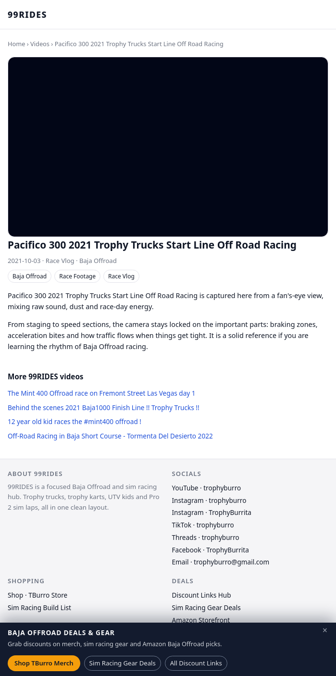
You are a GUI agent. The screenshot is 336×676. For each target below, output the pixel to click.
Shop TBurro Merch (44, 663)
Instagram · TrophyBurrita (211, 512)
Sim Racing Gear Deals (206, 607)
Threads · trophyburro (205, 537)
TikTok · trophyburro (203, 524)
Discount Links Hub (201, 595)
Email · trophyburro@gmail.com (221, 561)
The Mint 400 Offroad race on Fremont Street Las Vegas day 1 (102, 393)
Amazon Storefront (201, 620)
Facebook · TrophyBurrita (210, 549)
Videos (40, 43)
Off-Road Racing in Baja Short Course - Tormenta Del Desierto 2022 (110, 435)
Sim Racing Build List (39, 607)
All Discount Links (196, 663)
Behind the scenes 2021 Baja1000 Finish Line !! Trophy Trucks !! (103, 407)
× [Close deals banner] (325, 630)
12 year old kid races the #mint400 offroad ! (74, 421)
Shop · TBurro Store (37, 595)
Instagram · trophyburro (209, 500)
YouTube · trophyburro (206, 487)
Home (16, 43)
